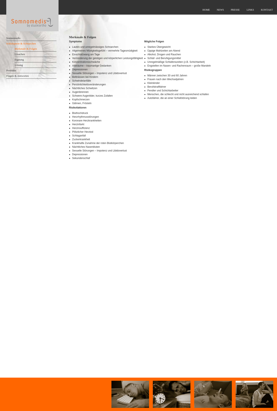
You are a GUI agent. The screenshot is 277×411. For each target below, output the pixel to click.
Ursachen (20, 54)
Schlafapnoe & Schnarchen (21, 43)
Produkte (11, 70)
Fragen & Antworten (17, 75)
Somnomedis (13, 38)
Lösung (19, 65)
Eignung (19, 59)
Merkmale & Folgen (26, 48)
